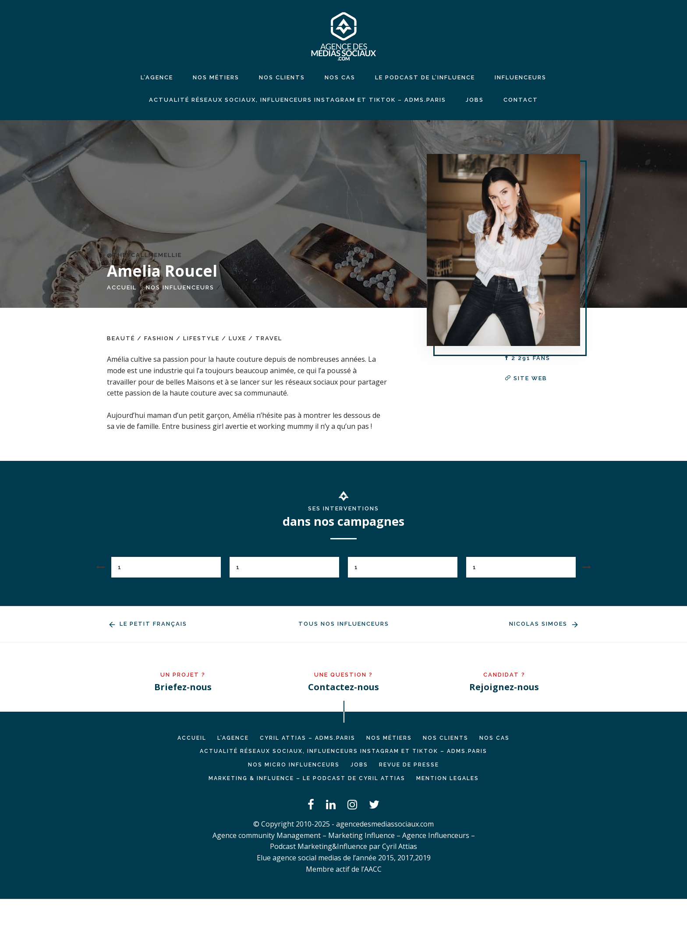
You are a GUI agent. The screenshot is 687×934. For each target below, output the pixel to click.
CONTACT (520, 99)
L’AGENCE (233, 738)
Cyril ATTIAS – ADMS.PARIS (307, 738)
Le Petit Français (147, 623)
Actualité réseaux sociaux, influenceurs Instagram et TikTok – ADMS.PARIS (297, 99)
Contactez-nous (343, 687)
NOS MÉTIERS (216, 77)
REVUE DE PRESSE (409, 765)
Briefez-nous (183, 687)
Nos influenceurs (180, 287)
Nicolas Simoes (544, 623)
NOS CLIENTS (282, 77)
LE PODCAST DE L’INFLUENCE (425, 77)
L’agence (157, 77)
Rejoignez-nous (504, 687)
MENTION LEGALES (447, 778)
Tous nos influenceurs (343, 623)
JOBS (475, 99)
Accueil (122, 287)
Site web (526, 378)
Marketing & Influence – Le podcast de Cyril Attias (307, 778)
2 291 (527, 358)
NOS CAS (340, 77)
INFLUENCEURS (520, 77)
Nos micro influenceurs (294, 765)
